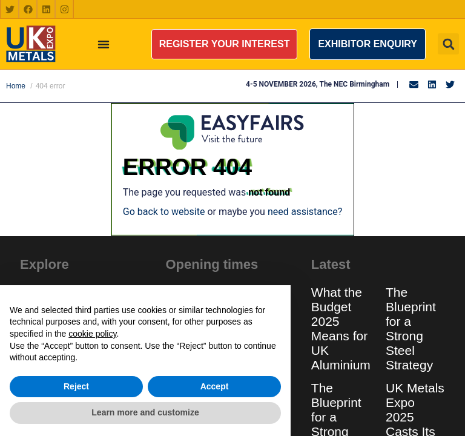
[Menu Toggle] (103, 44)
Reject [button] (76, 386)
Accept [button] (214, 386)
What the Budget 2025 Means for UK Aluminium (341, 328)
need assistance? (305, 211)
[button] (224, 44)
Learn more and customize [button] (145, 412)
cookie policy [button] (92, 334)
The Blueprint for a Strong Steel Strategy (411, 328)
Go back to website (164, 211)
